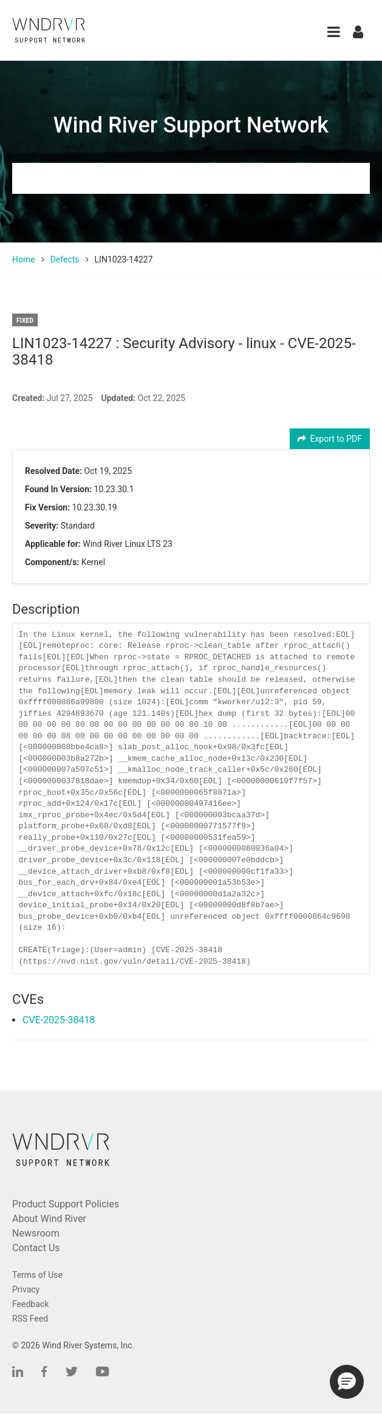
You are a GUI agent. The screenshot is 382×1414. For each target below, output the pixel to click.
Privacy (25, 1289)
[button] (333, 31)
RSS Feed (30, 1318)
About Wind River (49, 1218)
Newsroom (36, 1233)
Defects (65, 259)
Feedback (30, 1304)
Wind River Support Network (191, 125)
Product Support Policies (65, 1204)
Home (23, 259)
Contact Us (36, 1248)
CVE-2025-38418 (58, 1020)
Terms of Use (37, 1275)
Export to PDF (330, 439)
